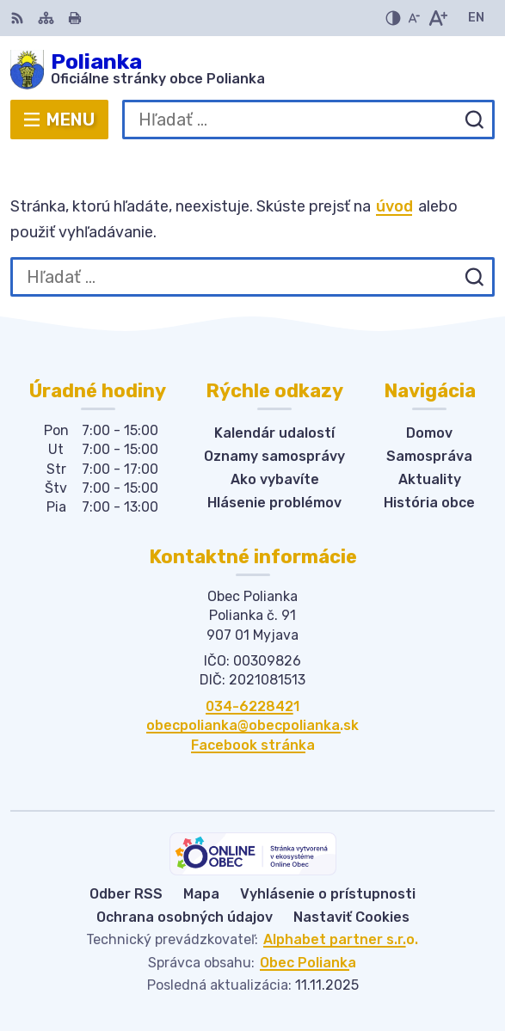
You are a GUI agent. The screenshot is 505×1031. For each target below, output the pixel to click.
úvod (394, 206)
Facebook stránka (253, 745)
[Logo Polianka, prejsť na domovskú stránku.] (252, 69)
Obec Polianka (308, 962)
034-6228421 (252, 706)
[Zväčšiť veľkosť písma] (437, 18)
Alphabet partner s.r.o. (340, 939)
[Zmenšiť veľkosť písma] (413, 18)
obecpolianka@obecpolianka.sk (252, 725)
